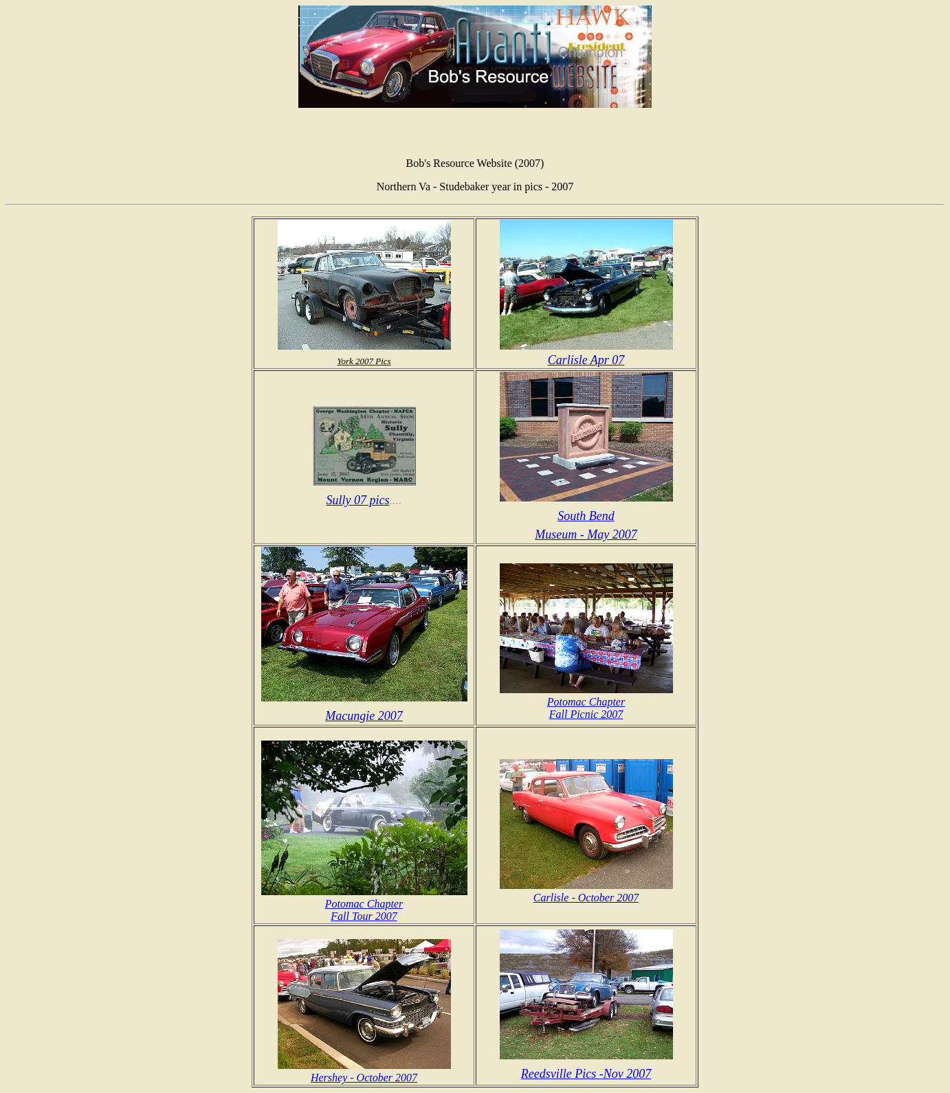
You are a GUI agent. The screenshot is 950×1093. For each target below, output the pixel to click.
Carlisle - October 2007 (586, 891)
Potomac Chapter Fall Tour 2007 (364, 904)
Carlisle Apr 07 (586, 353)
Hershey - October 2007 (364, 1071)
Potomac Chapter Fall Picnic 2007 (586, 702)
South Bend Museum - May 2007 (586, 516)
